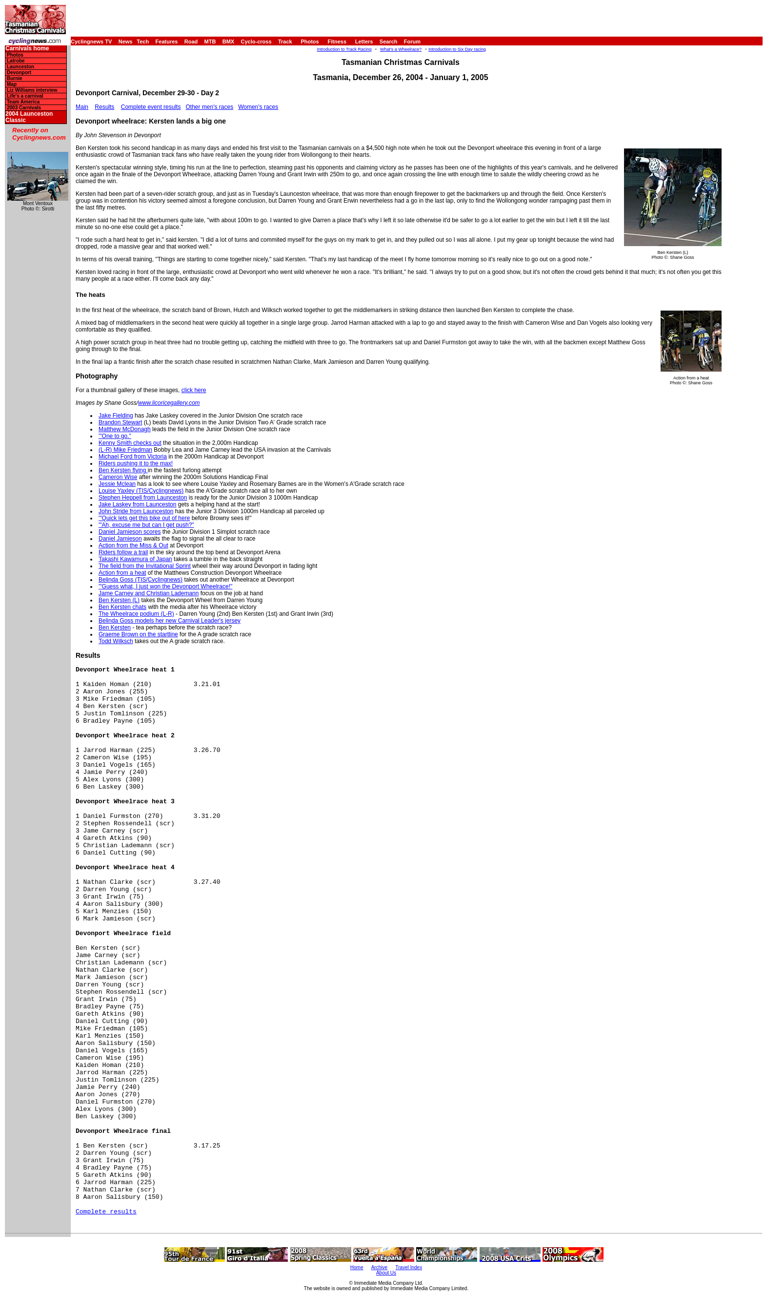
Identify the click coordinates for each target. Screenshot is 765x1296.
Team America (23, 102)
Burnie (14, 78)
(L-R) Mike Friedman (125, 449)
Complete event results (151, 107)
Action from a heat (122, 572)
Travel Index (409, 1267)
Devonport (19, 72)
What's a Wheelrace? (401, 49)
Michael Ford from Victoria (133, 456)
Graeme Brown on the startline (138, 634)
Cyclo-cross (256, 41)
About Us (386, 1272)
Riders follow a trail (123, 552)
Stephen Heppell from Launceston (143, 497)
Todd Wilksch (116, 641)
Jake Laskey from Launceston (137, 504)
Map (12, 84)
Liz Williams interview (32, 90)
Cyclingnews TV (91, 41)
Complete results (106, 1211)
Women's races (258, 107)
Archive (379, 1267)
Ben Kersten (115, 627)
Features (167, 41)
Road (191, 41)
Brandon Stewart (120, 422)
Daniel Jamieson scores (130, 531)
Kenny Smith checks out (130, 442)
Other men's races (209, 107)
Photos (310, 41)
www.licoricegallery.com (169, 402)
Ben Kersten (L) (119, 600)
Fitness (336, 41)
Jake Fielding (116, 415)
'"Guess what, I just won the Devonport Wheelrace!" (165, 586)
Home (356, 1267)
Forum (412, 41)
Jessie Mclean (117, 484)
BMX (228, 41)
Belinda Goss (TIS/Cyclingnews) (140, 579)
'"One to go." (115, 436)
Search (389, 41)
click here (193, 390)
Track (285, 41)
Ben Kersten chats (122, 607)
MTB (210, 41)
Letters (364, 41)
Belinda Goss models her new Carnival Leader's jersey (170, 620)
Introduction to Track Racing (344, 49)
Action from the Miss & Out (133, 545)
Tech (143, 41)
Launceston (20, 66)
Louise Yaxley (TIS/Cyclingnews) (141, 490)
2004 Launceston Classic (29, 117)
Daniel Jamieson (120, 538)
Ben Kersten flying (123, 470)
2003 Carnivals (24, 107)
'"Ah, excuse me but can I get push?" (146, 525)
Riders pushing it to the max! (136, 463)
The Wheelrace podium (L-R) (136, 613)
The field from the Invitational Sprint (145, 566)
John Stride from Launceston (136, 511)
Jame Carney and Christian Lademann (149, 593)
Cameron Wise (118, 477)
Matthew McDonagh (125, 429)
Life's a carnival (25, 96)
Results (104, 107)
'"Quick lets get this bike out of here (144, 518)
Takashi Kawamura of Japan (135, 559)
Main (82, 107)
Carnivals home (27, 48)
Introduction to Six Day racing (457, 49)
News (126, 41)
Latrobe (16, 60)
